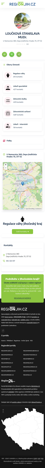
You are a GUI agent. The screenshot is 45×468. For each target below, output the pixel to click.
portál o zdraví (16, 402)
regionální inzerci (32, 322)
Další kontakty (22, 232)
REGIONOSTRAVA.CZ (29, 371)
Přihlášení (10, 340)
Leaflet (20, 208)
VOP (39, 458)
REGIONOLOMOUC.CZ (30, 367)
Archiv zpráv (25, 340)
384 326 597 (10, 261)
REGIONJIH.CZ (5, 359)
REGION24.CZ (27, 375)
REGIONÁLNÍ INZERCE (22, 298)
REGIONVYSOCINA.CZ (30, 355)
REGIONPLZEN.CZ (7, 351)
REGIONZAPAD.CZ (7, 355)
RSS (31, 340)
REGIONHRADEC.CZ (7, 375)
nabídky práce (24, 320)
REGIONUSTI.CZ (6, 367)
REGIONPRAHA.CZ (7, 363)
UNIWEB (11, 392)
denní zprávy (9, 317)
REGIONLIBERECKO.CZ (8, 371)
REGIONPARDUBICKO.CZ (31, 351)
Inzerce (3, 340)
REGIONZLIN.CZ (28, 363)
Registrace (17, 340)
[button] (22, 184)
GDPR (35, 458)
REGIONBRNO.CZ (28, 359)
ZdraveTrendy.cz (36, 402)
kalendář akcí (16, 320)
